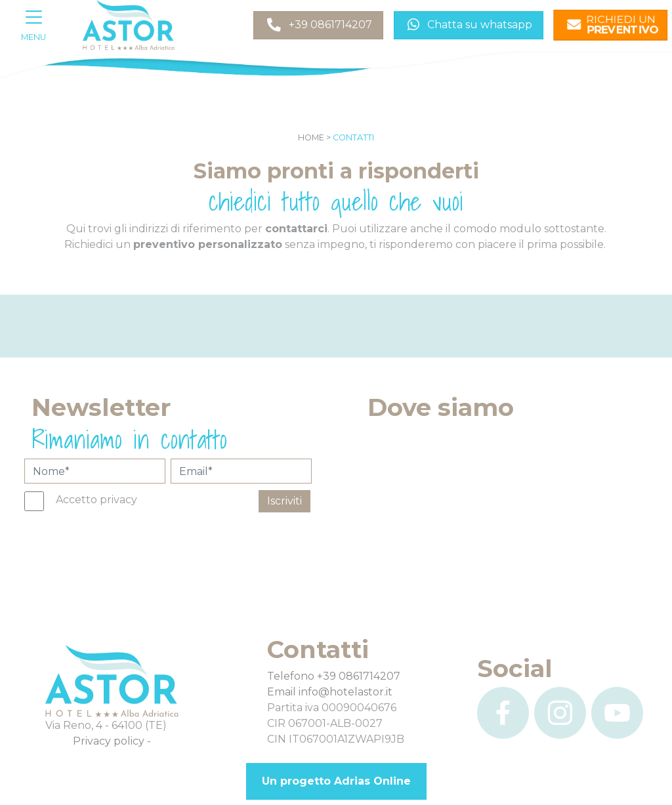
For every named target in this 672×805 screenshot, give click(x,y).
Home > (314, 137)
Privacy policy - (112, 741)
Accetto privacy (96, 499)
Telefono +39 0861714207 (333, 676)
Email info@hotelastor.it (329, 692)
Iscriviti (284, 501)
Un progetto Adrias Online (336, 781)
